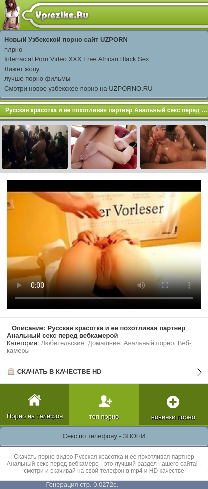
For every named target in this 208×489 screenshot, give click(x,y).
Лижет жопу (21, 69)
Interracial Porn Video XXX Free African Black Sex (76, 59)
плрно (13, 50)
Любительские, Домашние (80, 343)
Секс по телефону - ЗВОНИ (104, 436)
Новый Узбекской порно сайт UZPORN (66, 40)
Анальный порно (149, 343)
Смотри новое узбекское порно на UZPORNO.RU (78, 88)
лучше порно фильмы (37, 78)
